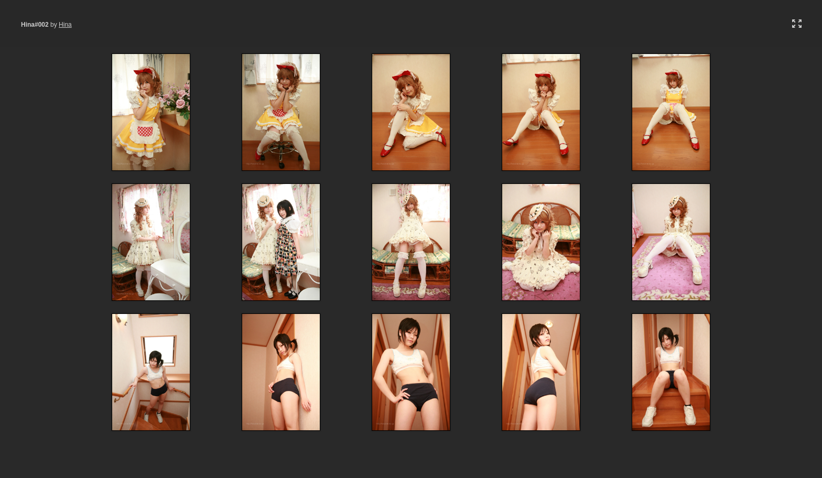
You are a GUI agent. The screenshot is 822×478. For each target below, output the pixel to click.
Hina (65, 24)
